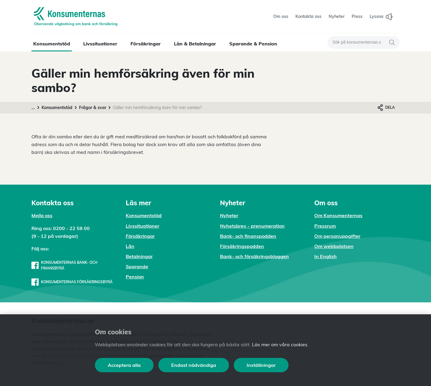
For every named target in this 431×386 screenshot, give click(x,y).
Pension (135, 277)
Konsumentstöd (51, 44)
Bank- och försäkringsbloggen (254, 256)
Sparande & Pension (253, 44)
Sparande (137, 266)
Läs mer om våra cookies (279, 344)
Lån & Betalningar (195, 44)
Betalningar (139, 256)
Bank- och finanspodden (248, 236)
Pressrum (325, 226)
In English (325, 256)
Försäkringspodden (242, 246)
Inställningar (261, 365)
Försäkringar (145, 44)
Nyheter (229, 215)
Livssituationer (100, 44)
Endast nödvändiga (193, 365)
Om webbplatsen (333, 246)
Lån (130, 246)
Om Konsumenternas (338, 215)
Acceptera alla (124, 365)
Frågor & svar (92, 107)
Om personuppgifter (337, 236)
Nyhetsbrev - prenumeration (252, 226)
